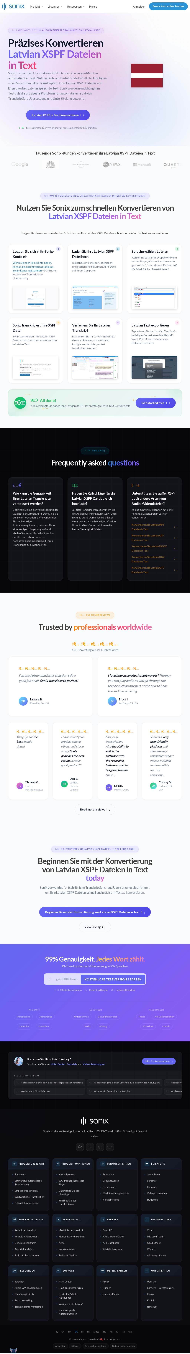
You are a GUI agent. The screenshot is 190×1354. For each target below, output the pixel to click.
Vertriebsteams (111, 1200)
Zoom (150, 1230)
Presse (150, 1294)
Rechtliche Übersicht (25, 1230)
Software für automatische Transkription (28, 1183)
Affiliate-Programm (113, 1249)
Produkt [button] (35, 6)
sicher (94, 1136)
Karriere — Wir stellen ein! (160, 1288)
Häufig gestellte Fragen (71, 1288)
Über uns (151, 1282)
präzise (137, 1131)
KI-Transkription (111, 1131)
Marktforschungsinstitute (116, 1193)
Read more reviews (95, 809)
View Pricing (95, 927)
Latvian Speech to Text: (44, 88)
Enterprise (108, 1175)
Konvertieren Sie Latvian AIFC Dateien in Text (154, 570)
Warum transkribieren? (71, 1304)
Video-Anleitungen (93, 1064)
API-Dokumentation (113, 1237)
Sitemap (75, 1346)
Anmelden (139, 6)
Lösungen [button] (54, 6)
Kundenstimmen (111, 1294)
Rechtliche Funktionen (26, 1237)
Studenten (152, 1200)
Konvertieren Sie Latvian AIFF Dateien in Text (154, 537)
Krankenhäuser (67, 1249)
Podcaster (152, 1187)
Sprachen (19, 1282)
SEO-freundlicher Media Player (71, 1183)
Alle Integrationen (156, 1255)
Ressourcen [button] (74, 6)
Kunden (107, 1288)
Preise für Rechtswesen (27, 1255)
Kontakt (151, 1301)
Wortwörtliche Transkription (29, 1197)
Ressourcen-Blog (23, 1301)
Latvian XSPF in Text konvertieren (58, 115)
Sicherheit (152, 1307)
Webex (151, 1249)
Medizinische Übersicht (71, 1230)
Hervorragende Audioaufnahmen (68, 1312)
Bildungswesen (111, 1181)
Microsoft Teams (156, 1237)
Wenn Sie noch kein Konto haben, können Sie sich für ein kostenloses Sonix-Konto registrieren (33, 266)
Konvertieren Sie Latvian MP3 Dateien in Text (154, 527)
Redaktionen (109, 1187)
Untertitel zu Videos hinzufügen (69, 1193)
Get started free (156, 402)
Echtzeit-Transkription (26, 1203)
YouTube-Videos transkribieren (67, 1203)
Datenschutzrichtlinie (95, 1346)
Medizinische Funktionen (72, 1237)
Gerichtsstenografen (25, 1243)
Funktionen (20, 1175)
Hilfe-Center (58, 1064)
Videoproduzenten (157, 1193)
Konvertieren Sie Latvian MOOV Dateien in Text (154, 548)
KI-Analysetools (67, 1175)
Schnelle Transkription (26, 1191)
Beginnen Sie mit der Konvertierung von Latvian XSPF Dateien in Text (95, 912)
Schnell (127, 1131)
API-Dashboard (111, 1243)
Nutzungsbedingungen (123, 1346)
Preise (93, 6)
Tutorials (72, 1064)
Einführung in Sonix (24, 1294)
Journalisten (153, 1175)
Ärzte (62, 1243)
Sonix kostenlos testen (168, 6)
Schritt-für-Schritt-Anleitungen (68, 1296)
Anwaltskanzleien (24, 1249)
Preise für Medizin (68, 1255)
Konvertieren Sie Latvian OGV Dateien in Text (154, 559)
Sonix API (107, 1230)
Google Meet (153, 1243)
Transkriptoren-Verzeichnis (29, 1307)
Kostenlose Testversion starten (112, 979)
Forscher (151, 1181)
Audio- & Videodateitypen (28, 1288)
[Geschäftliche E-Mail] (67, 979)
